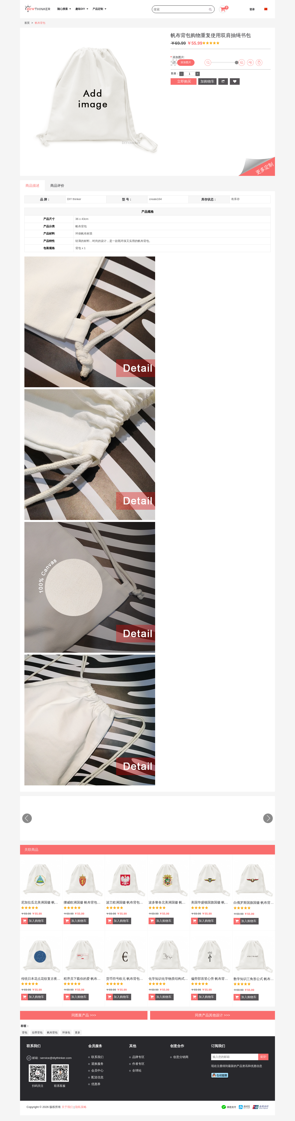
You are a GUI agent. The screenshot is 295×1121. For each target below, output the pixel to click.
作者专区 (138, 1061)
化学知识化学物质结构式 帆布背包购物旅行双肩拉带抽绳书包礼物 (169, 976)
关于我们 (67, 1105)
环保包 (66, 1030)
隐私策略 (80, 1105)
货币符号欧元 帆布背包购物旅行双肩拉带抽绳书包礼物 (126, 976)
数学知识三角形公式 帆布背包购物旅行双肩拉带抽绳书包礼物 (254, 977)
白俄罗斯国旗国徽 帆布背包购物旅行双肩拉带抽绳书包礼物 (254, 900)
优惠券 (95, 1082)
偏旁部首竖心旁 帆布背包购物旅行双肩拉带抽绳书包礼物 (211, 976)
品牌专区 (138, 1055)
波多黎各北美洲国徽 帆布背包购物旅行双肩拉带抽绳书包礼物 (169, 900)
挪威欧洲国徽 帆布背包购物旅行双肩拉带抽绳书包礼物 (84, 900)
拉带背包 (37, 1030)
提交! (263, 1054)
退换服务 (97, 1061)
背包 (24, 1030)
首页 (27, 22)
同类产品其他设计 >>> (212, 1013)
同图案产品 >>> (83, 1013)
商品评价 (57, 185)
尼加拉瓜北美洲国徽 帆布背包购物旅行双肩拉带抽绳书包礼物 (41, 900)
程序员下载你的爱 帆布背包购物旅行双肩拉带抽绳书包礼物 (84, 976)
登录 (252, 9)
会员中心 (97, 1068)
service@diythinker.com (55, 1056)
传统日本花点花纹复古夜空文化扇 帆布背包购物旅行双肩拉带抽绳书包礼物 (41, 976)
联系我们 (97, 1055)
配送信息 (97, 1075)
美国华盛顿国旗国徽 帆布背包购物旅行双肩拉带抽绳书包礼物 (211, 900)
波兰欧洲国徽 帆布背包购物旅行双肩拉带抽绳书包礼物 (126, 900)
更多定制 (264, 168)
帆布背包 (40, 22)
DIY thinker (74, 199)
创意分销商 (180, 1055)
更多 (77, 1030)
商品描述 (32, 185)
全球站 (136, 1068)
